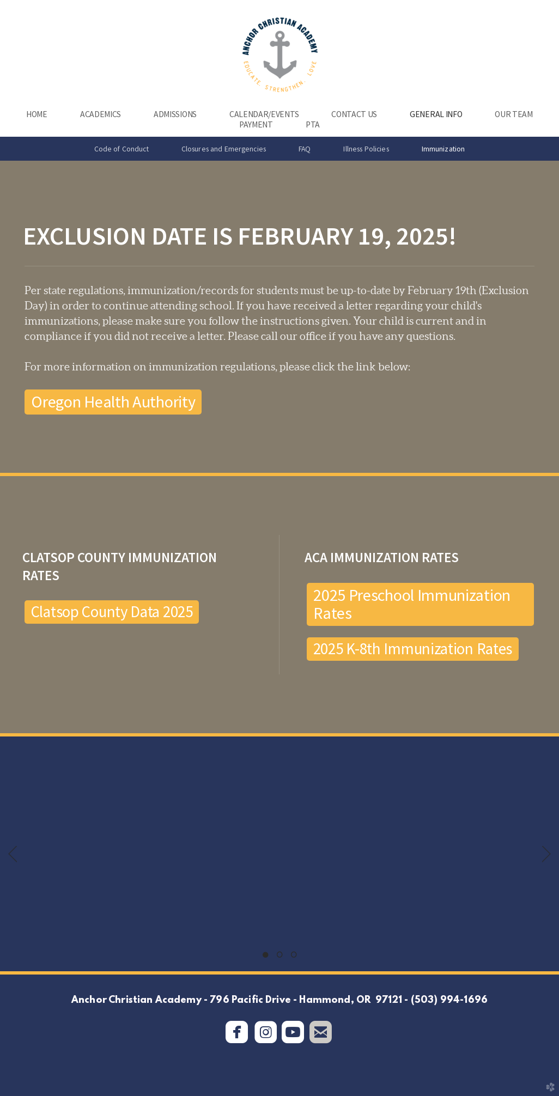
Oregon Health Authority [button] (113, 401)
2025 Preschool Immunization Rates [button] (412, 603)
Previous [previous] (12, 854)
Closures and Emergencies (223, 149)
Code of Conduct (121, 149)
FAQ (305, 149)
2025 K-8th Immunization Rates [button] (413, 649)
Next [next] (546, 854)
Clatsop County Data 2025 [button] (112, 612)
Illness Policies (365, 149)
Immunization (443, 149)
